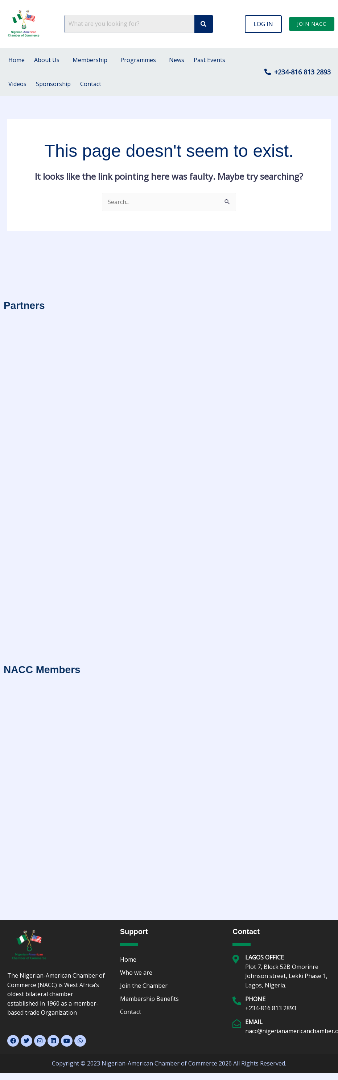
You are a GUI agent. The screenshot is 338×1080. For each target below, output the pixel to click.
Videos (17, 84)
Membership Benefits (149, 999)
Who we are (136, 973)
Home (16, 60)
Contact (90, 84)
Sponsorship (53, 84)
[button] (263, 24)
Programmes (138, 60)
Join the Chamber (144, 986)
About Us (46, 60)
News (176, 60)
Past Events (209, 60)
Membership (90, 60)
